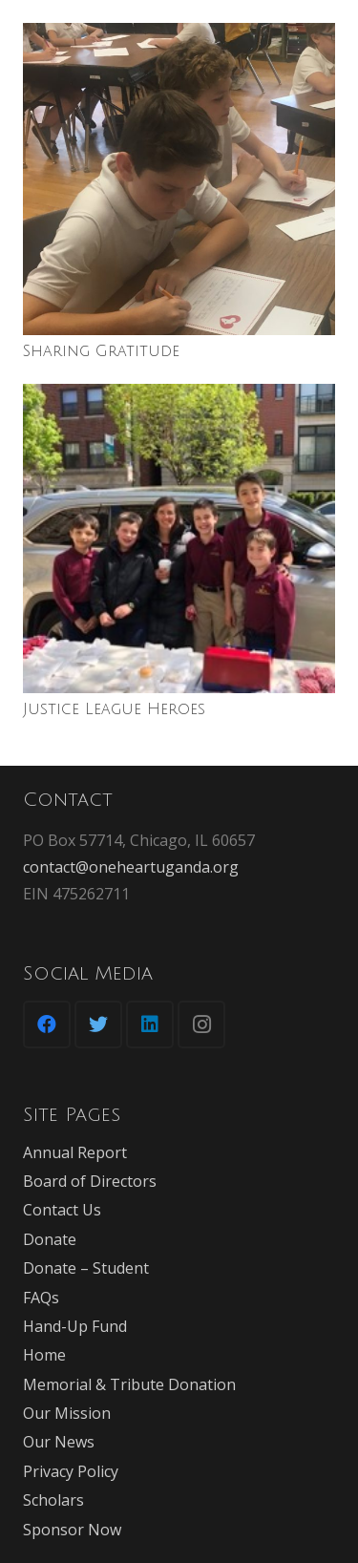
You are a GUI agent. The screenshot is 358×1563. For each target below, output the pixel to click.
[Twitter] (98, 1024)
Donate (49, 1239)
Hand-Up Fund (75, 1326)
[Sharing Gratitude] (179, 179)
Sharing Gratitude (101, 351)
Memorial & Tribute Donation (129, 1384)
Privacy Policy (70, 1471)
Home (44, 1354)
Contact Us (62, 1209)
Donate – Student (86, 1267)
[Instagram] (201, 1024)
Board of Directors (90, 1181)
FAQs (41, 1297)
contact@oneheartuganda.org (131, 866)
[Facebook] (47, 1024)
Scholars (53, 1499)
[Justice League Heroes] (179, 538)
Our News (59, 1441)
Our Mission (67, 1413)
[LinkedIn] (150, 1024)
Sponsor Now (72, 1529)
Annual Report (75, 1152)
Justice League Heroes (114, 709)
